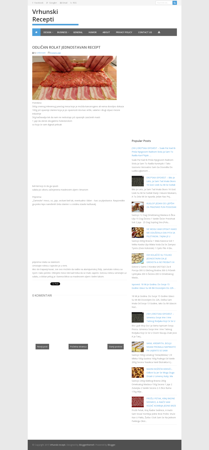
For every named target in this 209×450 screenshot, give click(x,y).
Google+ (51, 2)
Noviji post (42, 346)
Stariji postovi (115, 346)
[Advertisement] (57, 147)
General (78, 32)
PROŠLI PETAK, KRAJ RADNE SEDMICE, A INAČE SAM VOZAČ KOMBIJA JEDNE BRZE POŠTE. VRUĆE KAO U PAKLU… (161, 405)
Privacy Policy (124, 32)
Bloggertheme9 (86, 444)
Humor (93, 32)
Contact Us (145, 32)
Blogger (111, 444)
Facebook (37, 2)
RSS (73, 2)
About (106, 32)
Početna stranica (78, 346)
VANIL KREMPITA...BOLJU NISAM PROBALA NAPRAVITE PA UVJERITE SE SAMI (161, 347)
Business (62, 32)
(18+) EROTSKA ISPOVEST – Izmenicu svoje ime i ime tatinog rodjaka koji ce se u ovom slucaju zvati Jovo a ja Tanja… (160, 321)
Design (47, 32)
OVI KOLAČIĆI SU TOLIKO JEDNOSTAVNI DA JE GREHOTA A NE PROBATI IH (160, 258)
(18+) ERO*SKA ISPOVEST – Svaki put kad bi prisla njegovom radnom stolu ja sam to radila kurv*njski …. (153, 152)
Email (63, 2)
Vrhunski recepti (45, 15)
